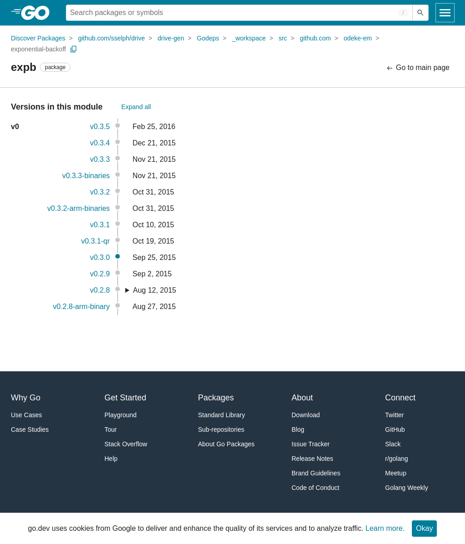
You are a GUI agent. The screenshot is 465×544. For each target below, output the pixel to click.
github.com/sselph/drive (111, 38)
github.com (315, 38)
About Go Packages (226, 444)
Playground (120, 415)
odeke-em (358, 38)
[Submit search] (420, 13)
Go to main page (418, 68)
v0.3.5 (100, 126)
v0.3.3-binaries (86, 176)
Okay (424, 528)
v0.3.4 (100, 143)
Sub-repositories (221, 429)
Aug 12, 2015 (154, 290)
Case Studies (30, 429)
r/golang (396, 458)
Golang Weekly (406, 487)
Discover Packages (38, 38)
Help (111, 458)
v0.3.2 (100, 192)
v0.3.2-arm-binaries (78, 208)
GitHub (395, 429)
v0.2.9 (100, 274)
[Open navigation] (445, 13)
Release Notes (312, 458)
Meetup (395, 473)
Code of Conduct (315, 487)
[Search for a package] (239, 13)
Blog (298, 429)
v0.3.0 (100, 257)
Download (306, 415)
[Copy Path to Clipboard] (73, 49)
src (282, 38)
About (302, 397)
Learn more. (385, 528)
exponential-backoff (38, 49)
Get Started (125, 397)
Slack (393, 444)
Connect (400, 397)
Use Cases (26, 415)
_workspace (249, 38)
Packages (216, 397)
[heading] (38, 12)
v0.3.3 (100, 159)
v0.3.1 (100, 225)
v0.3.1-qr (95, 241)
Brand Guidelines (316, 473)
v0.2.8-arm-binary (81, 306)
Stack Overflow (125, 444)
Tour (110, 429)
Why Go (25, 397)
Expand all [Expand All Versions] (136, 106)
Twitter (394, 415)
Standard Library (221, 415)
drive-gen (171, 38)
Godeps (208, 38)
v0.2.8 (100, 290)
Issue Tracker (311, 444)
